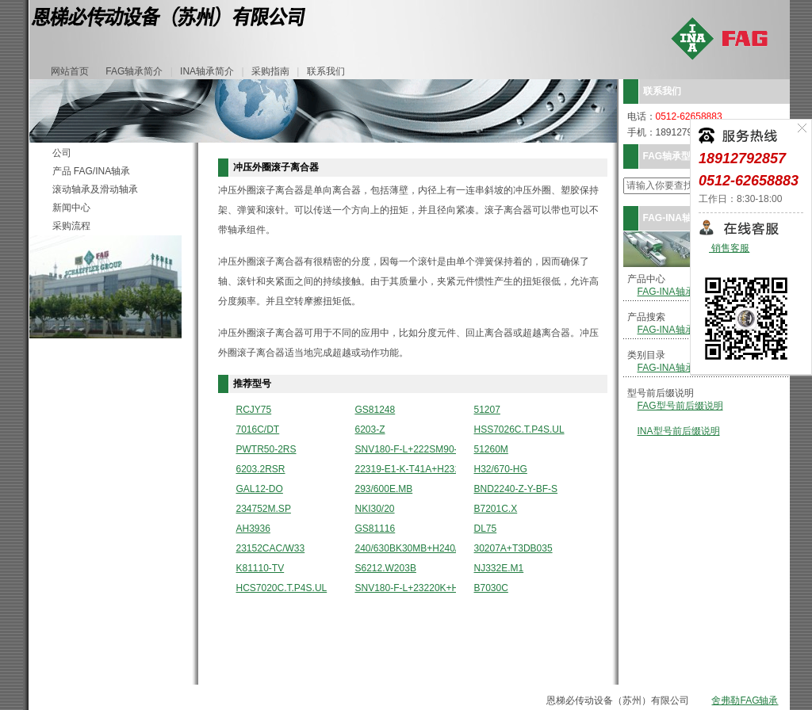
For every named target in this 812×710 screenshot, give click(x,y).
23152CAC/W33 (270, 549)
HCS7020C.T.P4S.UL (281, 588)
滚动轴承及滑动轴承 (95, 189)
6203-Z (370, 430)
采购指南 (270, 71)
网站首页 (70, 71)
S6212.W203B (385, 568)
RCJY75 (254, 410)
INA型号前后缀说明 (679, 431)
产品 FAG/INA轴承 (91, 171)
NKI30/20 (375, 509)
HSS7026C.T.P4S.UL (519, 430)
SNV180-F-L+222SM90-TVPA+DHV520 (405, 450)
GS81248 (375, 410)
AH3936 (253, 529)
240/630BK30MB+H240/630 (405, 549)
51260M (491, 450)
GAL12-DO (259, 489)
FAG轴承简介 (134, 71)
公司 (61, 152)
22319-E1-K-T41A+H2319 (405, 469)
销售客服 (729, 248)
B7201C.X (496, 509)
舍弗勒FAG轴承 (744, 700)
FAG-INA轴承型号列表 (685, 291)
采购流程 (71, 225)
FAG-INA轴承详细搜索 (685, 329)
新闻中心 (71, 207)
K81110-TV (260, 568)
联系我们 (326, 71)
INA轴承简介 (207, 71)
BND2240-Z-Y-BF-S (516, 489)
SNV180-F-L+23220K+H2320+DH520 (405, 588)
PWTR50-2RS (266, 450)
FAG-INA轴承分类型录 (685, 367)
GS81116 (375, 529)
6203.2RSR (260, 469)
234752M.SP (263, 509)
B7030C (491, 588)
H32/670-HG (500, 469)
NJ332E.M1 (499, 568)
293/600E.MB (384, 489)
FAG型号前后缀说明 (680, 405)
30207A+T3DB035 (513, 549)
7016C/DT (258, 430)
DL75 (485, 529)
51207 (487, 410)
